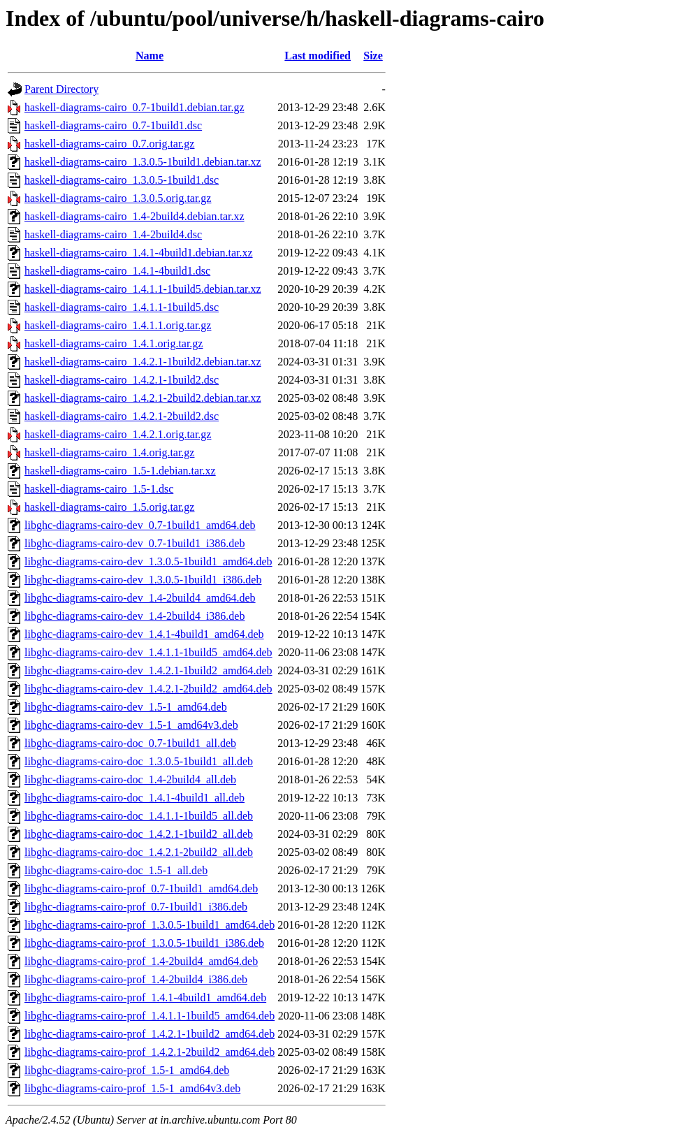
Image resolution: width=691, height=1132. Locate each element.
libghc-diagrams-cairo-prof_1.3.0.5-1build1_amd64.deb (149, 925)
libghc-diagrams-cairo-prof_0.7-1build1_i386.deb (135, 907)
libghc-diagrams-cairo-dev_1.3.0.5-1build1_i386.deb (142, 580)
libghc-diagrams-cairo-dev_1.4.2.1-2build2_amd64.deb (148, 689)
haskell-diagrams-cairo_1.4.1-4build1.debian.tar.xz (138, 253)
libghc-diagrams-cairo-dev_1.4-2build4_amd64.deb (140, 598)
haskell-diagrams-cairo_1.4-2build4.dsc (113, 234)
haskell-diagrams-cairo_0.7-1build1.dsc (113, 125)
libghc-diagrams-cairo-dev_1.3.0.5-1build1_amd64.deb (148, 561)
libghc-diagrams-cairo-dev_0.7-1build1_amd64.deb (140, 525)
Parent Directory (61, 89)
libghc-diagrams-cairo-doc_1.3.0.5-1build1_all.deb (138, 761)
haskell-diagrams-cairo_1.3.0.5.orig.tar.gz (117, 198)
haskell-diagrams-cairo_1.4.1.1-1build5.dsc (121, 307)
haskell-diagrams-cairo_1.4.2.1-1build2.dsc (121, 380)
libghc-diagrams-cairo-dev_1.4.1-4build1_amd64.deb (144, 634)
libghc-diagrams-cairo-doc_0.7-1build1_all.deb (130, 743)
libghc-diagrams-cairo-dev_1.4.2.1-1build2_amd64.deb (148, 670)
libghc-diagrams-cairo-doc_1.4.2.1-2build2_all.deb (138, 852)
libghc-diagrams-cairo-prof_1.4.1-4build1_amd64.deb (145, 997)
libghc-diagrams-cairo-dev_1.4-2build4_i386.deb (134, 616)
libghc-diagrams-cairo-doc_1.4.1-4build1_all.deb (134, 798)
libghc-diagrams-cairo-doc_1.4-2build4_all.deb (130, 779)
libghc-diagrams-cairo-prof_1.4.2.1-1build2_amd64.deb (149, 1034)
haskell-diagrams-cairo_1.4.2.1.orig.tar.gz (117, 434)
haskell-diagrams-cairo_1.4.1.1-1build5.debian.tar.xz (142, 289)
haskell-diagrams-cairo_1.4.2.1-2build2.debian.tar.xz (142, 398)
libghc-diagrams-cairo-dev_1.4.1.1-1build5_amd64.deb (148, 652)
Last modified (317, 55)
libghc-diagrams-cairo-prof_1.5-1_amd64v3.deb (132, 1088)
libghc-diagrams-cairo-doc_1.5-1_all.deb (116, 870)
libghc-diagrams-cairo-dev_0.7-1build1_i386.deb (134, 543)
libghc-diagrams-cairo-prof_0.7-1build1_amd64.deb (141, 888)
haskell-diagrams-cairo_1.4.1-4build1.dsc (117, 271)
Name (149, 55)
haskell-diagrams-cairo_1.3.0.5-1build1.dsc (121, 180)
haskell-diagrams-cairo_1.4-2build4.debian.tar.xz (134, 216)
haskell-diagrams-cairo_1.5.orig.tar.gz (109, 507)
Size (373, 55)
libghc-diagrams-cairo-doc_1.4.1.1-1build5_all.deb (138, 816)
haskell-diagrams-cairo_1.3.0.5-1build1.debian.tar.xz (142, 162)
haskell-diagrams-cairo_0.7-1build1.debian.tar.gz (134, 107)
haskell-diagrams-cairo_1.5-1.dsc (98, 489)
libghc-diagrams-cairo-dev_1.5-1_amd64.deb (125, 707)
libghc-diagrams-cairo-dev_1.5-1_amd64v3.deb (131, 725)
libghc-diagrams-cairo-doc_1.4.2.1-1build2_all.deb (138, 834)
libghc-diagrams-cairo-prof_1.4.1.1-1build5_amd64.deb (149, 1016)
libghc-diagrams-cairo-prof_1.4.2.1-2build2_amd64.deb (149, 1052)
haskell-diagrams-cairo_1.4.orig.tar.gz (109, 452)
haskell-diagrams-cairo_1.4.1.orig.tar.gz (113, 343)
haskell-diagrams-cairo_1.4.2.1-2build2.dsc (121, 416)
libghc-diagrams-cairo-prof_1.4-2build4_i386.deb (135, 979)
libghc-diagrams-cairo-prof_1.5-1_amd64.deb (126, 1070)
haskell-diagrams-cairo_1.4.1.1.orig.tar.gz (117, 325)
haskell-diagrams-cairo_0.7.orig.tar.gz (109, 144)
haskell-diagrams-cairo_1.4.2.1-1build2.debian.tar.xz (142, 362)
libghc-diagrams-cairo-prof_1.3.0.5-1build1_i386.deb (144, 943)
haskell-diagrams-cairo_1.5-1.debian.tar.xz (120, 471)
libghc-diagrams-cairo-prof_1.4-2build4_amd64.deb (141, 961)
